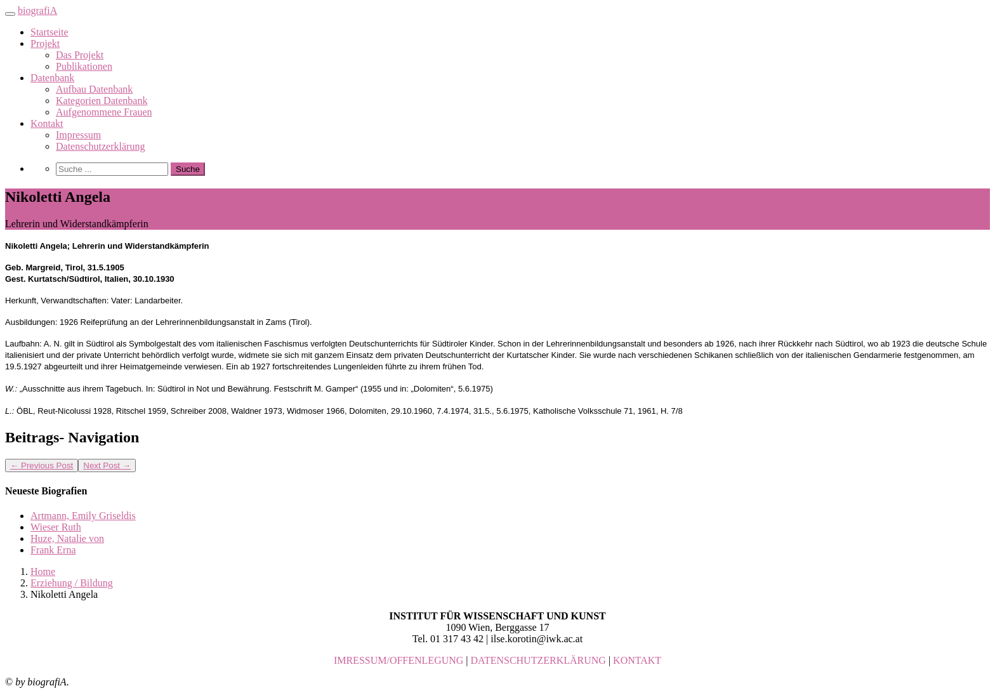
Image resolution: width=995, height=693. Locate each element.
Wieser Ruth (55, 527)
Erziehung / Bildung (71, 583)
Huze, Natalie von (67, 538)
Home (42, 571)
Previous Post (41, 465)
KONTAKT (637, 660)
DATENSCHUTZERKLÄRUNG (538, 660)
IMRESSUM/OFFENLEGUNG (398, 660)
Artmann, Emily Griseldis (83, 515)
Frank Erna (53, 549)
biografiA (37, 10)
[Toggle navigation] (10, 14)
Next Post (107, 465)
